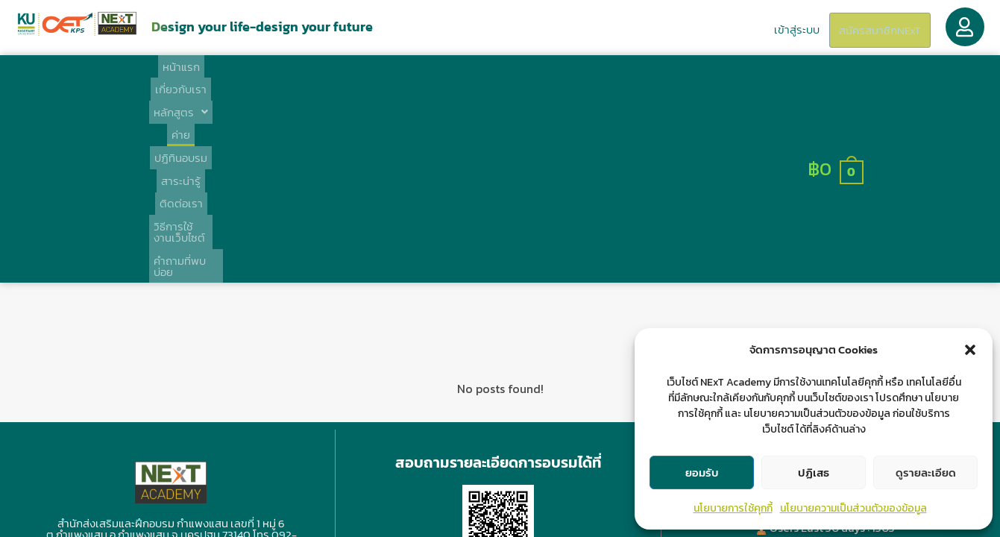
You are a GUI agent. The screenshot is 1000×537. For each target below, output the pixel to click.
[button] (970, 349)
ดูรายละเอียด (926, 472)
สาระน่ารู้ (498, 79)
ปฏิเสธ (813, 472)
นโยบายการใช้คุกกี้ (733, 508)
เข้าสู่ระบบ (785, 28)
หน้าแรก (185, 79)
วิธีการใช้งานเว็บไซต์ (645, 79)
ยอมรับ (702, 472)
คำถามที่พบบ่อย (746, 79)
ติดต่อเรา (559, 79)
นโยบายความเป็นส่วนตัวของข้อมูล (853, 508)
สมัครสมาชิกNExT (875, 30)
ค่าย (377, 79)
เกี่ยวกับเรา (249, 79)
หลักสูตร (322, 79)
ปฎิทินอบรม (432, 79)
